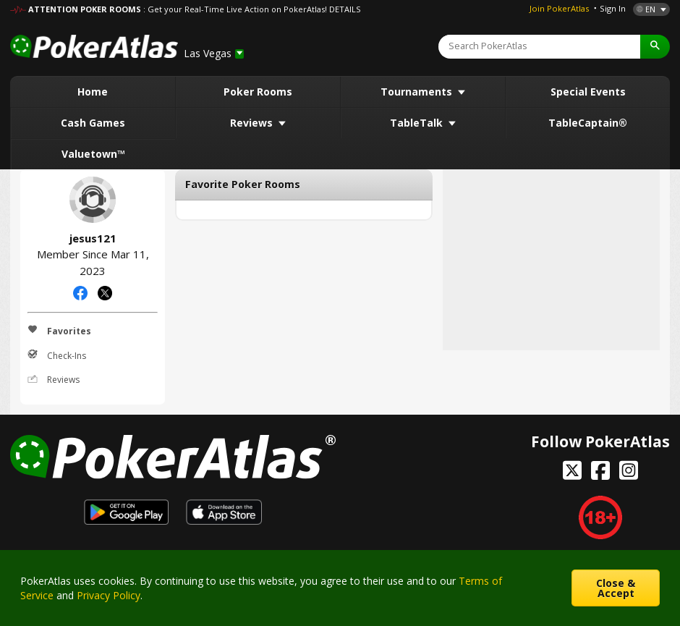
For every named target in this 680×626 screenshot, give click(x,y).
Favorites (59, 330)
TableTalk (418, 123)
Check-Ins (56, 355)
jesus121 (92, 199)
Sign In (613, 8)
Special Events (588, 91)
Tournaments (418, 91)
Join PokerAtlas (559, 8)
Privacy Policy (108, 595)
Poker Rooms (258, 91)
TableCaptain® (587, 123)
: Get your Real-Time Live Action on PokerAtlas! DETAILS (251, 9)
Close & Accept (615, 588)
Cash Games (93, 123)
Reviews (253, 123)
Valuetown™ (93, 154)
